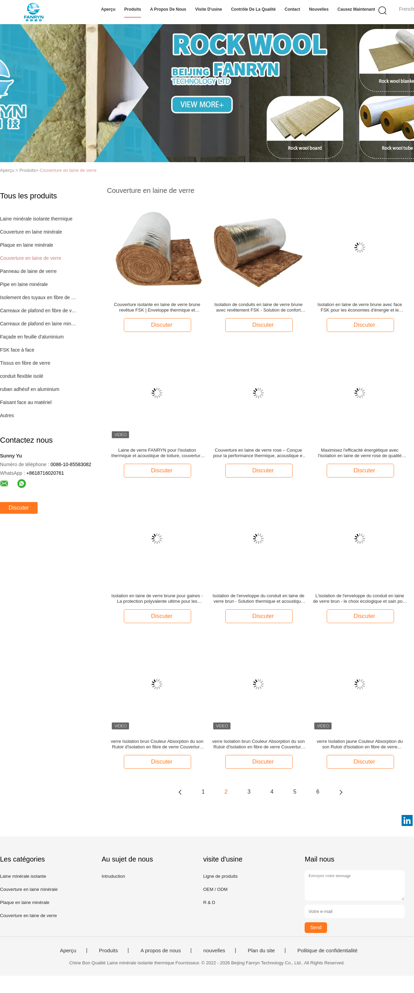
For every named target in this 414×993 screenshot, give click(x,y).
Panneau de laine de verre (28, 271)
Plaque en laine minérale (26, 245)
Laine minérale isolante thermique (36, 219)
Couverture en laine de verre (68, 170)
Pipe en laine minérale (24, 284)
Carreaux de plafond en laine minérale (39, 323)
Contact (292, 9)
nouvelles (319, 9)
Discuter (19, 508)
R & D (209, 902)
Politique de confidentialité (327, 950)
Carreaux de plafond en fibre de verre (39, 310)
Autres (7, 415)
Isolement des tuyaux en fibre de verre (39, 297)
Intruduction (113, 876)
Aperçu (108, 9)
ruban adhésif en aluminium (29, 389)
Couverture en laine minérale (31, 232)
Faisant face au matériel (25, 402)
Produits (132, 9)
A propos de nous (168, 9)
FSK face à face (17, 350)
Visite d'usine (208, 9)
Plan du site (261, 950)
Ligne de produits (220, 876)
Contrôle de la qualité (253, 9)
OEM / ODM (215, 889)
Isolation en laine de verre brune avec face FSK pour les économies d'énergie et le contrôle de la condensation (359, 307)
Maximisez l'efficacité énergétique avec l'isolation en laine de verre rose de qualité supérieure (360, 453)
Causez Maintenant (356, 9)
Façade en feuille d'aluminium (32, 337)
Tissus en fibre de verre (25, 363)
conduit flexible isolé (21, 376)
